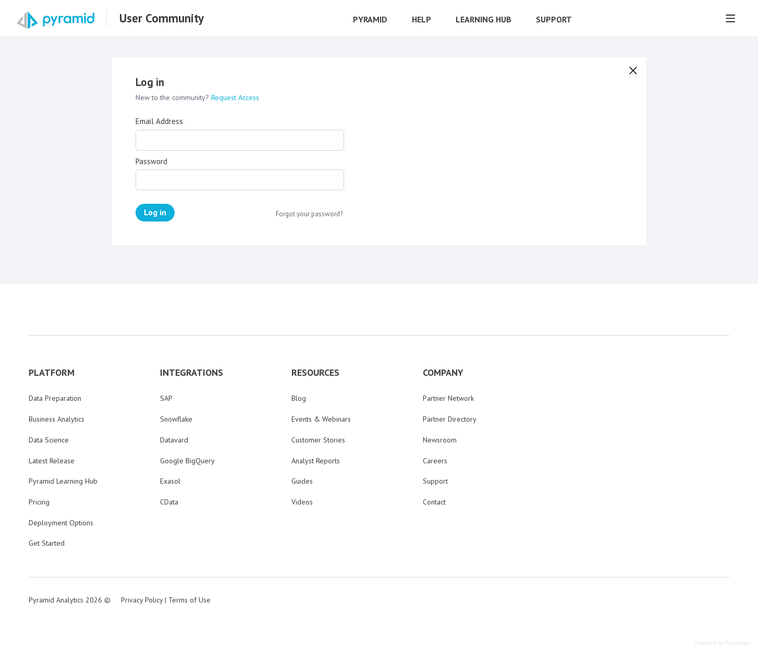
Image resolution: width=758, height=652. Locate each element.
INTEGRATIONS (191, 372)
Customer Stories (318, 440)
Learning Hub (483, 19)
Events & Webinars (321, 419)
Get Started (47, 543)
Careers (435, 460)
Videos (302, 502)
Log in (155, 212)
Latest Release (52, 460)
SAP (166, 398)
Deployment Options (61, 522)
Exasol (170, 481)
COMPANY (443, 372)
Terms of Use (189, 600)
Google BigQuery (187, 460)
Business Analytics (56, 419)
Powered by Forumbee (722, 643)
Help (421, 19)
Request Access (235, 97)
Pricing (39, 502)
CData (169, 502)
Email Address (159, 121)
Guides (302, 481)
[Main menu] (730, 18)
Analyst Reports (315, 460)
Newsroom (440, 440)
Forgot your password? (309, 214)
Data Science (49, 440)
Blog (298, 398)
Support (554, 19)
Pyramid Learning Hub (63, 481)
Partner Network (448, 398)
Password (151, 161)
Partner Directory (449, 419)
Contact (434, 502)
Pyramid (370, 19)
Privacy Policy (142, 600)
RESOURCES (315, 372)
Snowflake (176, 419)
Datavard (174, 440)
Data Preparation (55, 398)
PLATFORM (52, 372)
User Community (161, 18)
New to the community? (173, 97)
